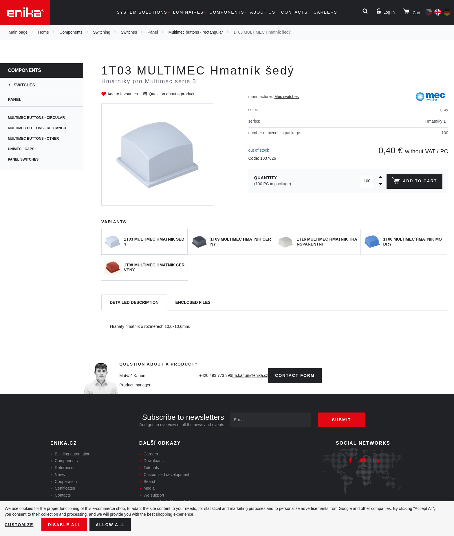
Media (149, 488)
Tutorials (151, 467)
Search (150, 481)
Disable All (64, 524)
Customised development (166, 474)
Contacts (294, 12)
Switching (101, 32)
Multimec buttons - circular (40, 118)
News (60, 474)
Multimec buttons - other (37, 139)
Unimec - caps (25, 149)
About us (262, 12)
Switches (129, 32)
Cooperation (66, 481)
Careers (325, 12)
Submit (342, 419)
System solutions (142, 12)
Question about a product (171, 94)
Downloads (154, 460)
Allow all (110, 524)
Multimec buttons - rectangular (196, 32)
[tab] (134, 302)
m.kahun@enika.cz (251, 375)
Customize (19, 524)
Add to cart (414, 181)
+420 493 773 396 (215, 375)
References (65, 467)
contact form (295, 375)
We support (154, 495)
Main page (18, 32)
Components (226, 12)
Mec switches (286, 96)
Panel (153, 32)
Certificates (65, 488)
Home (43, 32)
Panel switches (27, 159)
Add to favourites (122, 94)
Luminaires (188, 12)
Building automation (72, 454)
